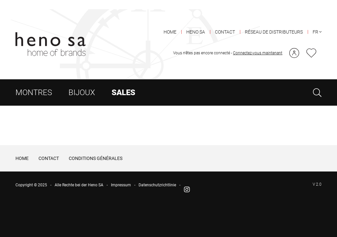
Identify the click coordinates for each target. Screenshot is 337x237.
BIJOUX (81, 83)
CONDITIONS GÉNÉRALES (95, 149)
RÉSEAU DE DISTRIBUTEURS (274, 22)
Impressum (121, 176)
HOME (170, 22)
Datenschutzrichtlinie (157, 176)
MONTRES (33, 83)
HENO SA (195, 22)
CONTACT (225, 22)
